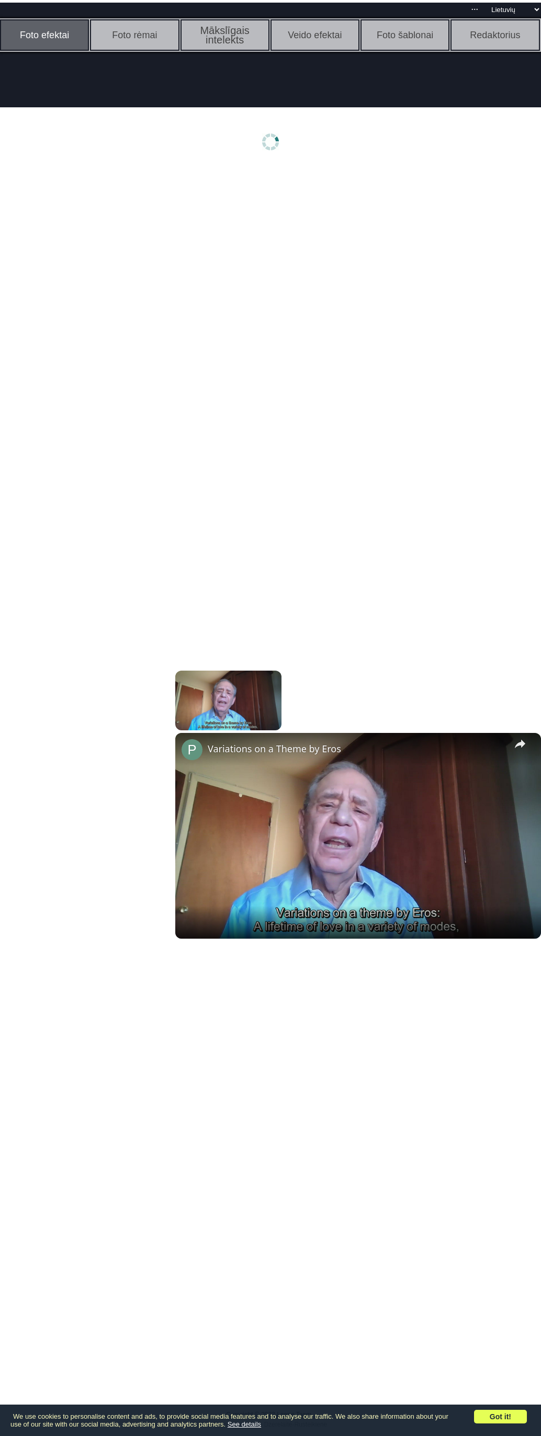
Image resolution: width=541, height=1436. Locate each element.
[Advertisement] (81, 333)
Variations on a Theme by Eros (274, 748)
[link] (192, 749)
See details (244, 1424)
